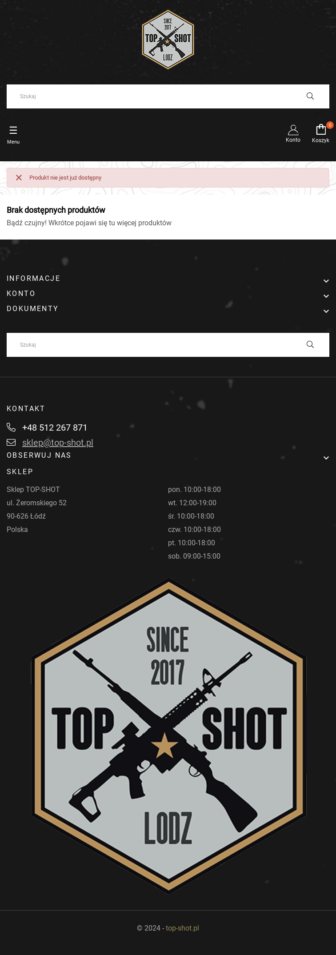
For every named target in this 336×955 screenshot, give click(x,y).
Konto (293, 134)
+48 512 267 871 (47, 427)
